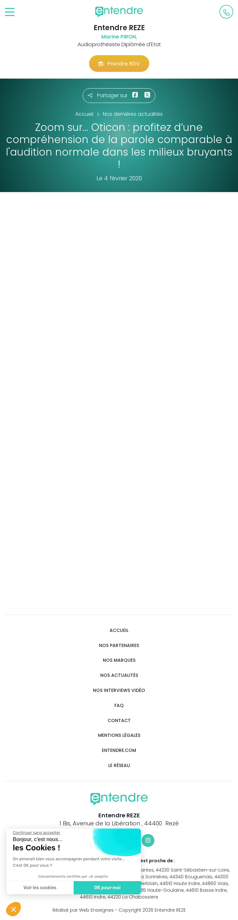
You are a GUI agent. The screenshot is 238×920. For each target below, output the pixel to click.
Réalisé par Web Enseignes (83, 910)
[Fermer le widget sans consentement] (36, 833)
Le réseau (119, 765)
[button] (13, 909)
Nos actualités (119, 675)
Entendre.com (119, 750)
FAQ (119, 705)
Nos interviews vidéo (119, 690)
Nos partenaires (119, 645)
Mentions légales (119, 735)
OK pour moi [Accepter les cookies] (107, 887)
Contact (119, 720)
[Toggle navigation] (10, 12)
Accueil (119, 630)
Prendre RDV (119, 63)
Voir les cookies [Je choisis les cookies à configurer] (39, 887)
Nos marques (119, 660)
